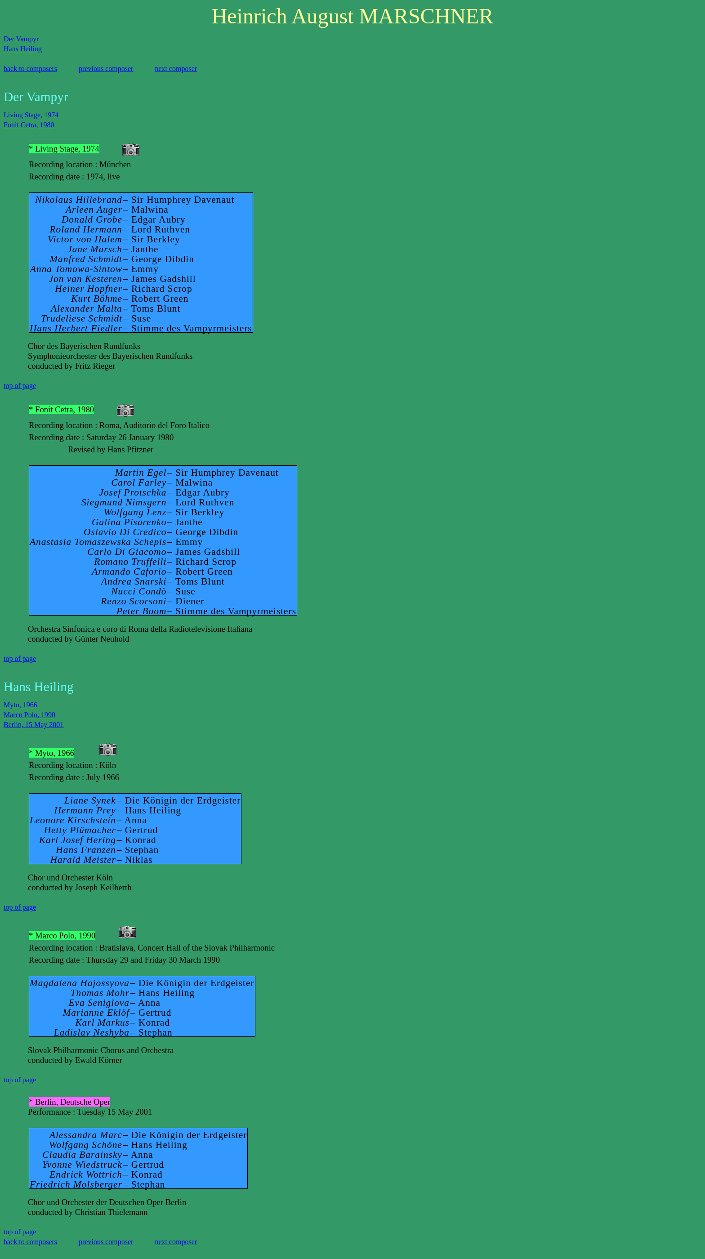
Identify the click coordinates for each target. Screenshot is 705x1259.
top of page (20, 385)
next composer (176, 68)
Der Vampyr (21, 39)
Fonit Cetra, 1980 (29, 125)
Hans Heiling (23, 49)
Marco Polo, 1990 (29, 715)
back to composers (30, 68)
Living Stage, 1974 (31, 115)
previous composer (106, 68)
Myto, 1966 (20, 705)
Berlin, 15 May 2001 (33, 724)
